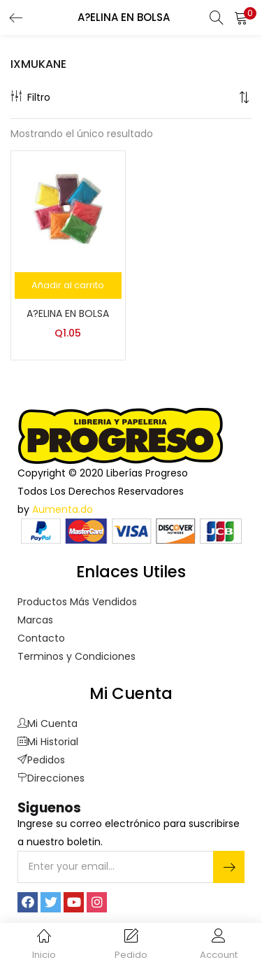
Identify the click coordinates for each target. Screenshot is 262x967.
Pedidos (41, 760)
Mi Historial (47, 742)
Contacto (41, 638)
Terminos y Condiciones (76, 656)
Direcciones (51, 778)
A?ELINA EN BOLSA (68, 313)
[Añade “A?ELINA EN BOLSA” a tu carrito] (68, 285)
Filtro (30, 97)
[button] (241, 17)
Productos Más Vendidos (77, 602)
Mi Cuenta (47, 723)
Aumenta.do (62, 509)
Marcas (35, 620)
